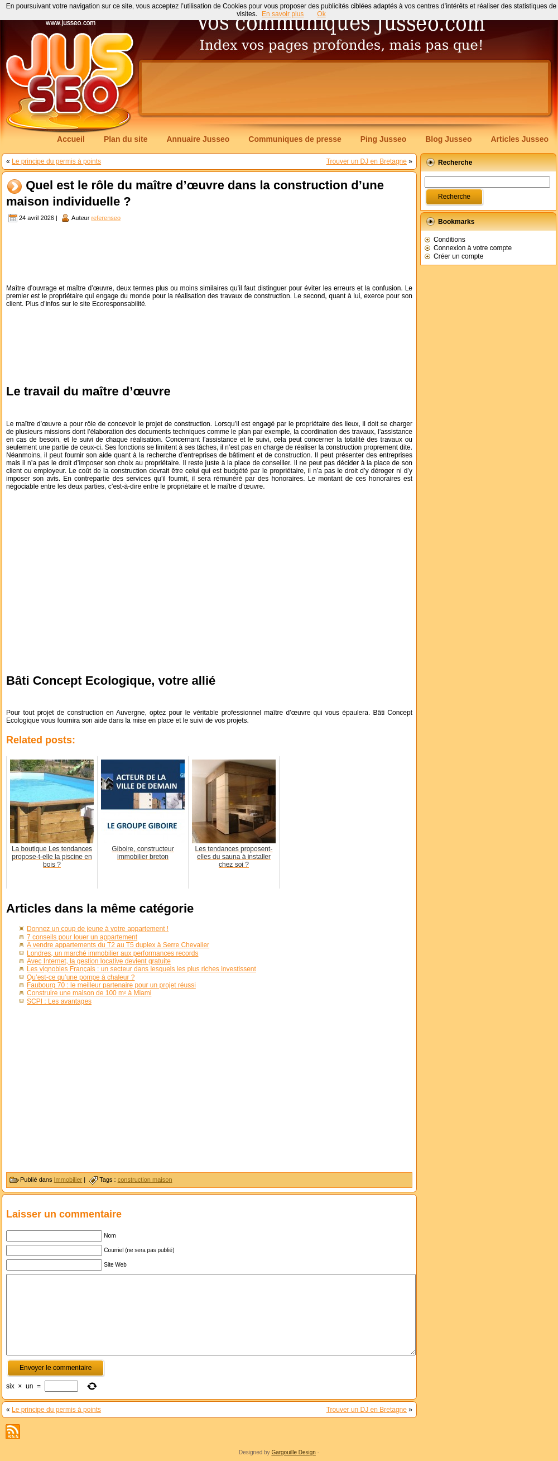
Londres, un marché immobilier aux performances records (112, 953)
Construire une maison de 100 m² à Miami (89, 993)
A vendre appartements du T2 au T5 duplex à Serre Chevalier (118, 945)
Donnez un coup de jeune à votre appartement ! (98, 929)
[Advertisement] (175, 96)
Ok (321, 14)
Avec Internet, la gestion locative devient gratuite (99, 961)
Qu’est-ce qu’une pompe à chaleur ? (80, 977)
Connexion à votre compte (473, 248)
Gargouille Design (293, 1452)
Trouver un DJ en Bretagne (366, 161)
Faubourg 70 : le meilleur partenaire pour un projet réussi (111, 985)
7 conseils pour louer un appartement (82, 937)
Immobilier (68, 1179)
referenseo (106, 217)
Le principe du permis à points (56, 161)
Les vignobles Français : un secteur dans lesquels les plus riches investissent (141, 969)
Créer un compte (458, 256)
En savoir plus (283, 14)
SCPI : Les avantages (59, 1001)
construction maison (145, 1179)
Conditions (449, 240)
